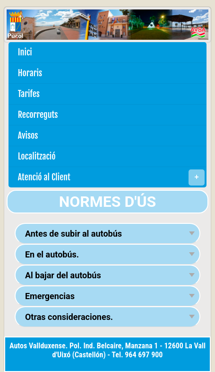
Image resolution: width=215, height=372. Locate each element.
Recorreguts (38, 114)
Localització (37, 156)
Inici (25, 52)
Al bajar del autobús (63, 275)
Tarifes (29, 94)
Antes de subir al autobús (73, 234)
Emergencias (50, 296)
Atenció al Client (111, 177)
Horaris (30, 73)
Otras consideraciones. (69, 317)
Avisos (28, 135)
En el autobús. (52, 254)
